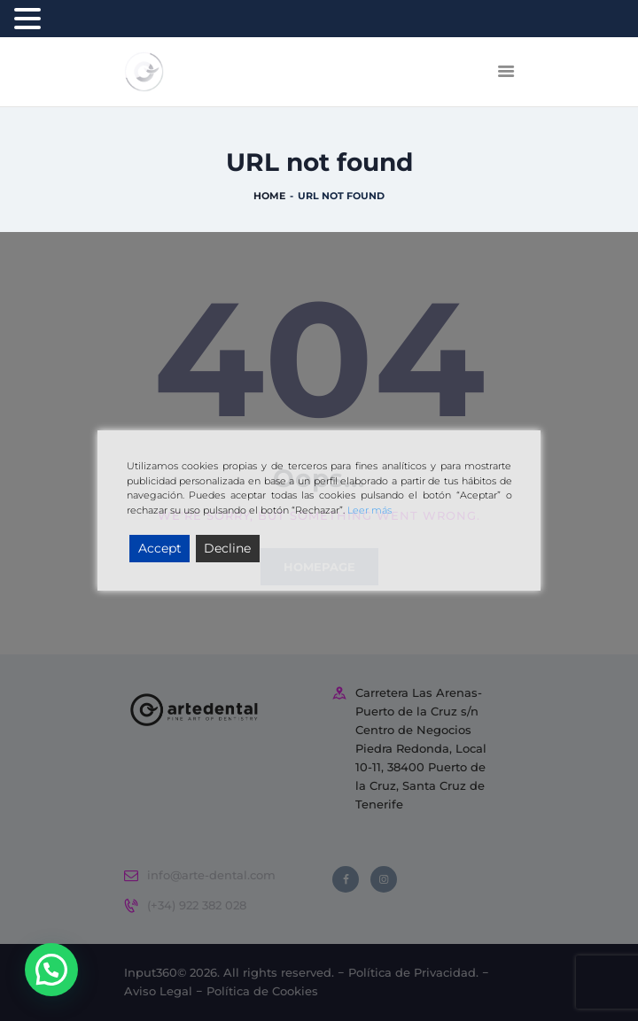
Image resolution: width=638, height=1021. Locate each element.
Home (269, 196)
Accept (160, 548)
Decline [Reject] (227, 548)
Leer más (369, 510)
